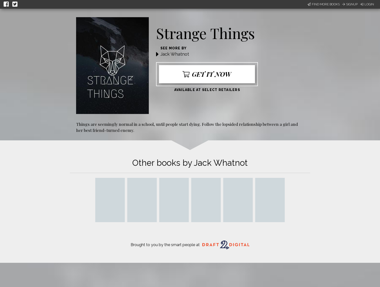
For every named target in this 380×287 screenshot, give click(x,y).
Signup (350, 4)
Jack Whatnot (174, 54)
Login (367, 4)
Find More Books (324, 4)
